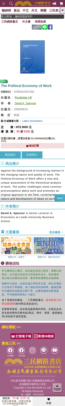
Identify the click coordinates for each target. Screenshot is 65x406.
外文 (34, 10)
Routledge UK (23, 97)
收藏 (48, 401)
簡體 (43, 10)
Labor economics (32, 121)
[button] (62, 248)
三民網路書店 (9, 21)
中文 (26, 10)
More (60, 198)
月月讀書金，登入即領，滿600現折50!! (19, 16)
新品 (17, 10)
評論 (37, 27)
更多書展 (56, 232)
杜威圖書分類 (11, 121)
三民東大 (55, 10)
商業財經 (40, 21)
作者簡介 (32, 154)
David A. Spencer (25, 103)
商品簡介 (10, 154)
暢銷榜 (6, 10)
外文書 (26, 21)
